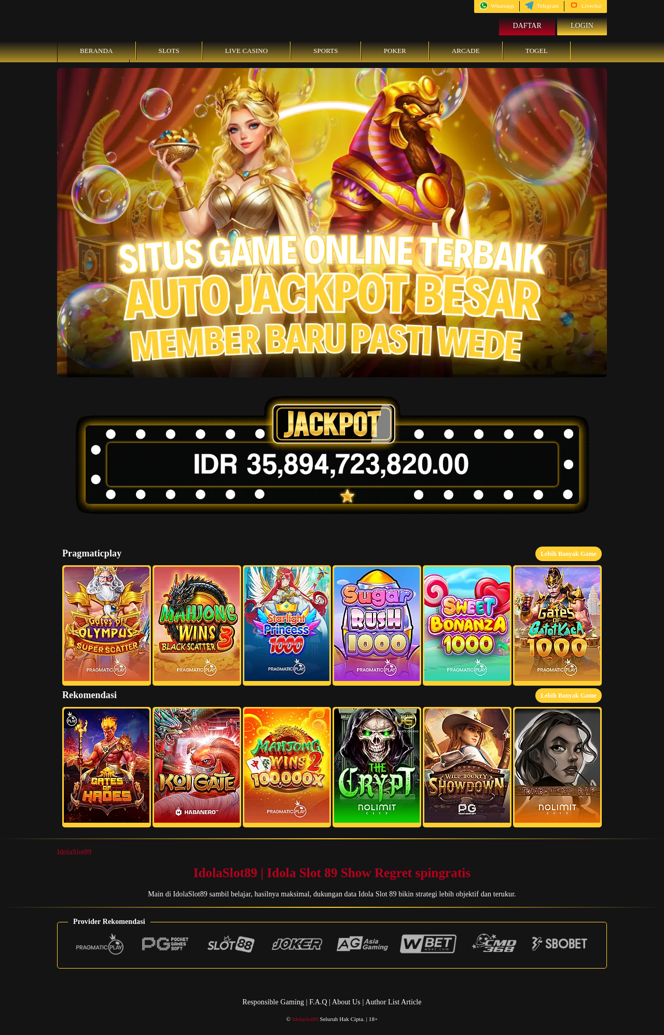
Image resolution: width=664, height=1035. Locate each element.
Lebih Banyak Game (569, 553)
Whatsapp (496, 6)
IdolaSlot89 (74, 852)
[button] (106, 625)
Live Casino (246, 51)
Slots (169, 51)
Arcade (466, 51)
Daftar (527, 26)
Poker (395, 51)
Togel (536, 51)
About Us (347, 1002)
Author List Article (393, 1002)
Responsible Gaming (273, 1002)
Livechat (586, 6)
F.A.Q (318, 1002)
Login (582, 26)
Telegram (542, 6)
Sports (325, 51)
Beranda (96, 51)
